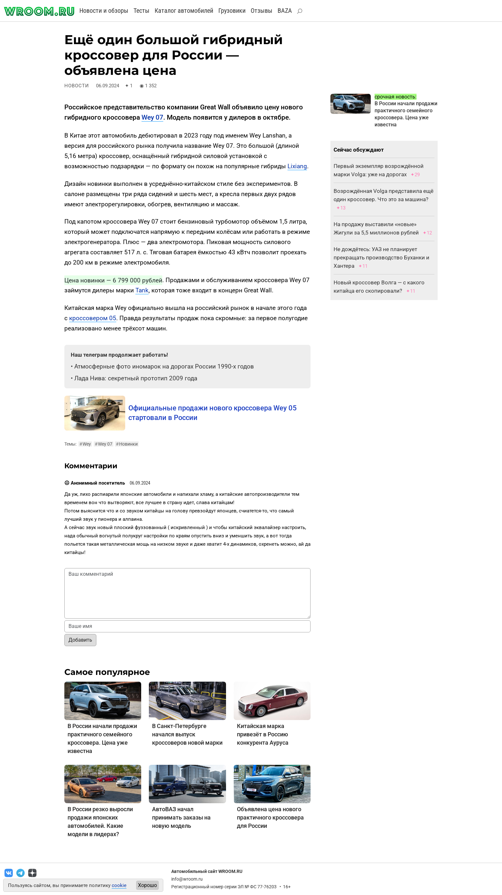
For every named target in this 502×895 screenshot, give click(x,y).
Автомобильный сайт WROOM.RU (206, 871)
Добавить (80, 640)
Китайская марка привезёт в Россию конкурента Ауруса (262, 734)
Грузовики (232, 10)
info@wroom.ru (187, 879)
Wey (85, 444)
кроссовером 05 (92, 318)
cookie (119, 885)
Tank (142, 290)
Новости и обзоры (103, 10)
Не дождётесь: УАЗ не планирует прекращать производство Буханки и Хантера (381, 257)
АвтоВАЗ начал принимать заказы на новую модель (181, 817)
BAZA (285, 10)
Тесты (142, 10)
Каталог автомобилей (184, 10)
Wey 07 (152, 117)
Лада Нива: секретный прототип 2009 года (135, 378)
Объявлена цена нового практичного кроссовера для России (270, 817)
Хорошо (147, 885)
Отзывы (261, 10)
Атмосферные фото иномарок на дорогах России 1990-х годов (164, 366)
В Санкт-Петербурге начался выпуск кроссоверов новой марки (187, 734)
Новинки (127, 444)
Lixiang (297, 166)
